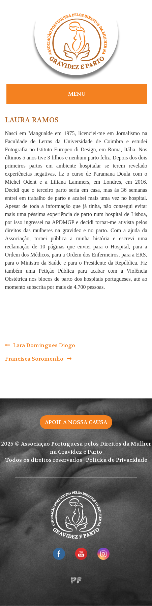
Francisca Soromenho (34, 358)
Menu (77, 93)
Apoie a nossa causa (76, 422)
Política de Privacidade (116, 459)
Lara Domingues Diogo (44, 345)
